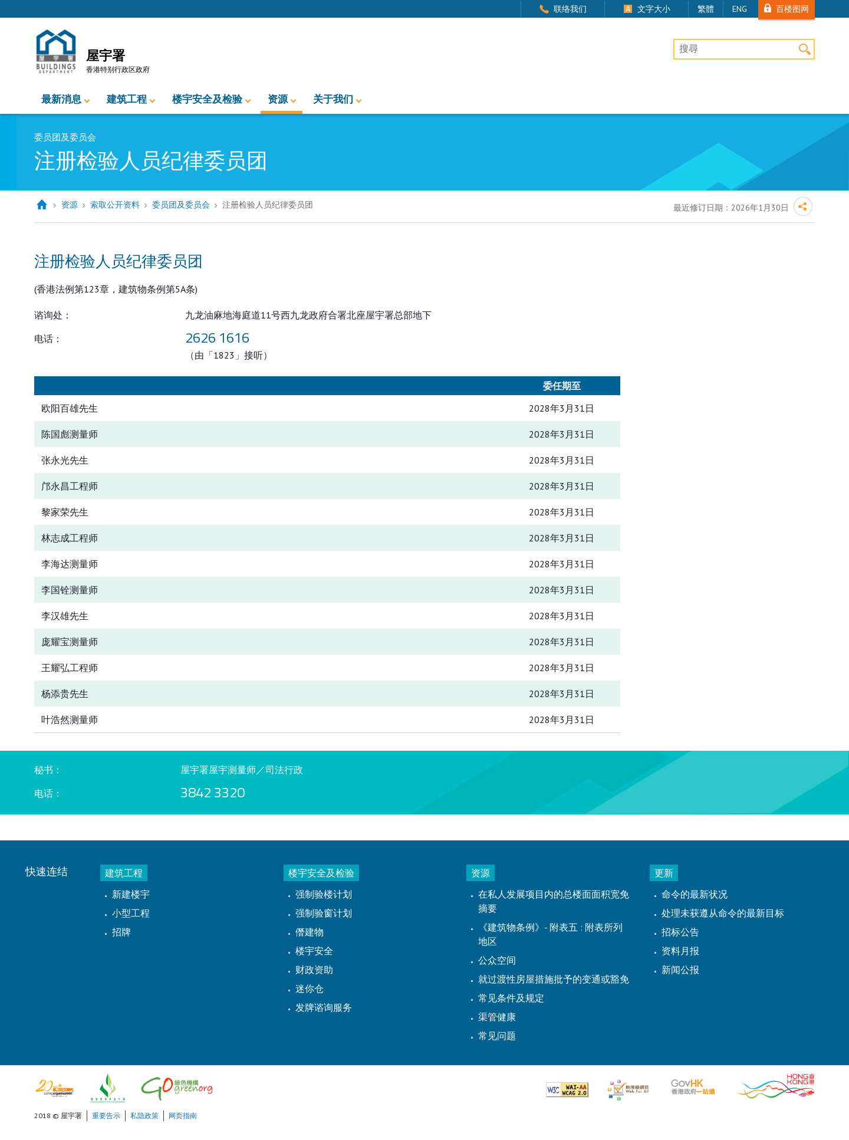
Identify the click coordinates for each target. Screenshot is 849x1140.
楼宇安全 (314, 951)
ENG (739, 9)
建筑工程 (127, 99)
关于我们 (333, 99)
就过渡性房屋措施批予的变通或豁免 (553, 979)
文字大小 (653, 9)
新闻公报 (680, 969)
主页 (41, 205)
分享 (803, 206)
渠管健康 (497, 1017)
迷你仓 (309, 988)
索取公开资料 (115, 204)
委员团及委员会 (181, 204)
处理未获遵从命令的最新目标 (723, 913)
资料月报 (680, 951)
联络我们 (570, 9)
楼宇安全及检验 (207, 99)
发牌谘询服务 (323, 1007)
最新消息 (61, 99)
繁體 (705, 9)
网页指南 (183, 1115)
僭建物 (309, 932)
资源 (278, 99)
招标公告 (680, 932)
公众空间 (497, 960)
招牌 (121, 932)
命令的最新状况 (695, 894)
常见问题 (497, 1036)
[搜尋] (744, 49)
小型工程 (131, 913)
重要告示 (106, 1115)
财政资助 (314, 969)
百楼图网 (792, 8)
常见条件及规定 (511, 998)
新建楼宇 (131, 894)
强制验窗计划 (323, 913)
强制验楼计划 (323, 894)
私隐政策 (144, 1115)
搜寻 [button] (804, 49)
